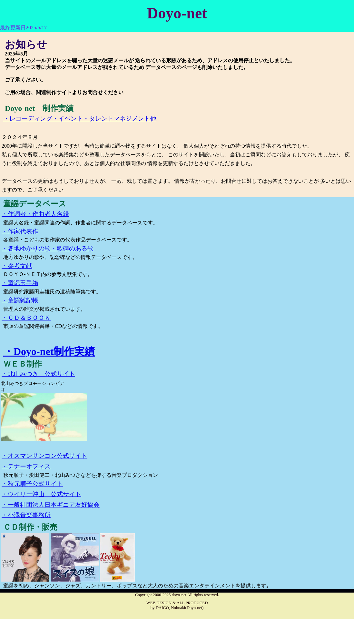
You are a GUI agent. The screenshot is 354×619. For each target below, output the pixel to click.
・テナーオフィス (26, 466)
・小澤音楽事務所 (26, 515)
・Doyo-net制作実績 (49, 351)
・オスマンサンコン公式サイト (44, 455)
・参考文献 (17, 265)
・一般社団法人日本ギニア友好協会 (51, 504)
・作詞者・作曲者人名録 (35, 214)
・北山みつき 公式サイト (38, 373)
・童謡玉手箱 (20, 283)
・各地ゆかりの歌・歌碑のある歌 (47, 248)
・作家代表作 (20, 231)
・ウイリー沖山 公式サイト (41, 494)
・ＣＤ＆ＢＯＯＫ (26, 317)
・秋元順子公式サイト (32, 483)
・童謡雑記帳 (20, 300)
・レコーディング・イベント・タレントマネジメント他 (79, 118)
